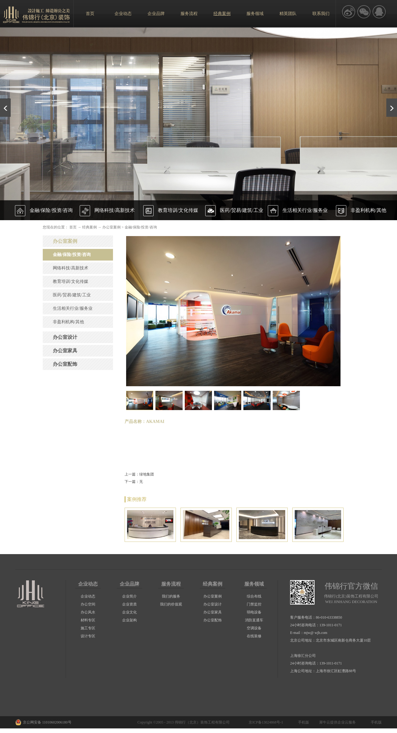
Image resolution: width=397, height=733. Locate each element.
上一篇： (139, 474)
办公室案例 (111, 227)
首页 (90, 13)
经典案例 (89, 227)
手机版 (302, 722)
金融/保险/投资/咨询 (141, 227)
